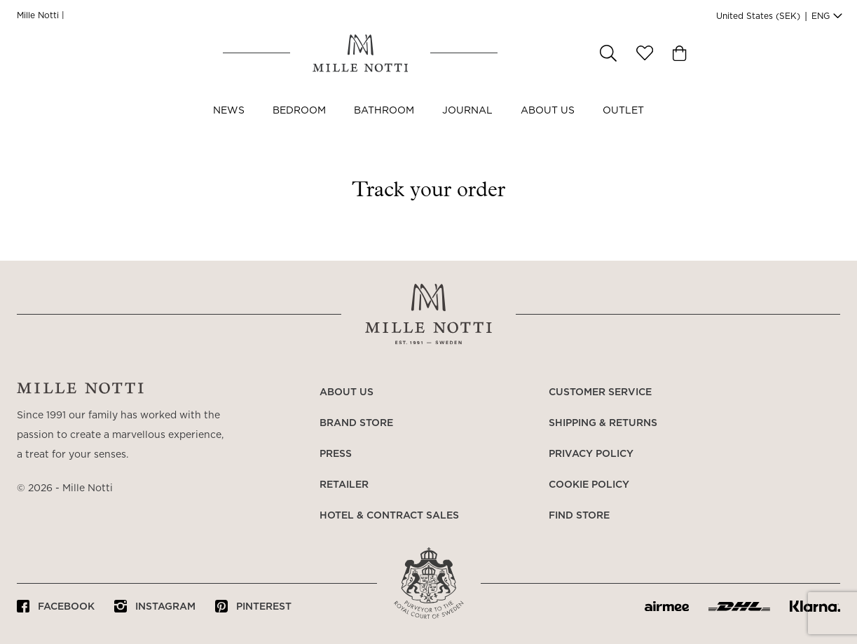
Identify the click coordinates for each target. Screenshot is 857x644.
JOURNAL (467, 125)
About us (548, 125)
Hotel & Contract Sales (389, 516)
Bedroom (299, 125)
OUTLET (623, 125)
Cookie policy (589, 485)
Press (336, 454)
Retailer (344, 485)
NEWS (229, 125)
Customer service (600, 392)
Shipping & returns (603, 423)
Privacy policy (591, 454)
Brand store (356, 423)
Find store (579, 516)
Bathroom (384, 125)
